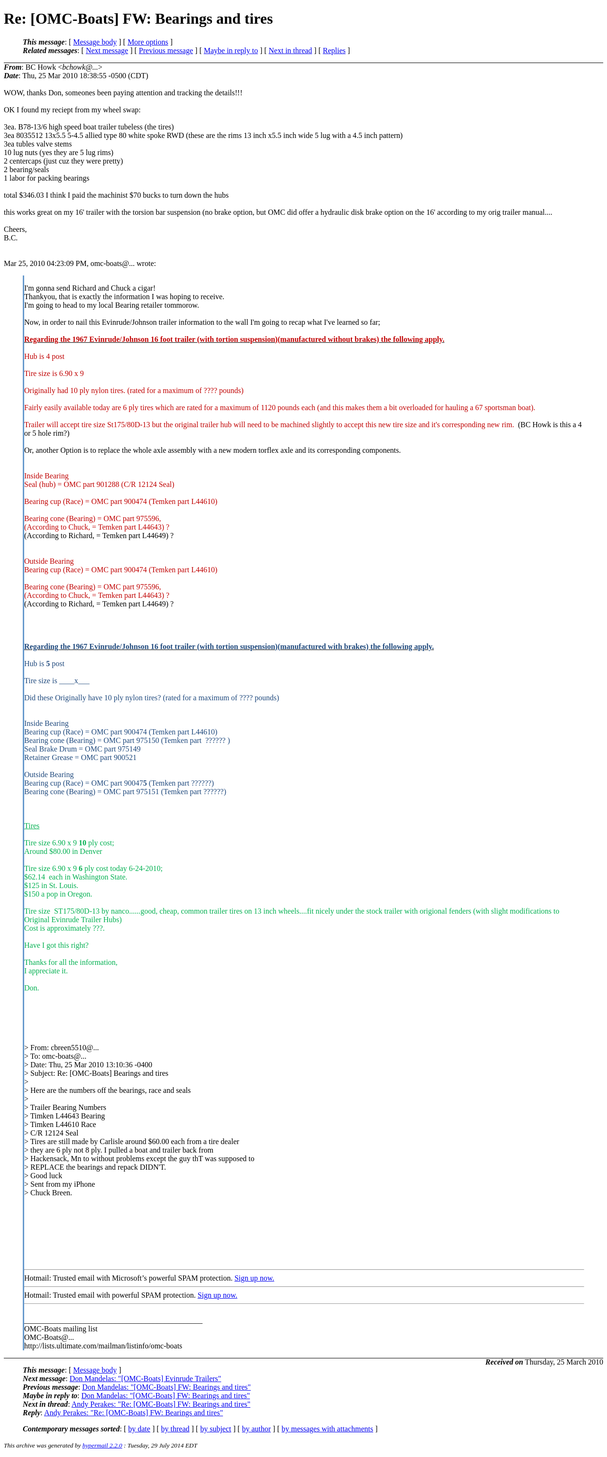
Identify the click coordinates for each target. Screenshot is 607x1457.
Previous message (166, 50)
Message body (95, 42)
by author (256, 1429)
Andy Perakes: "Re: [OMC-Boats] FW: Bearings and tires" (161, 1404)
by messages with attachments (327, 1429)
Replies (334, 50)
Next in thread (291, 50)
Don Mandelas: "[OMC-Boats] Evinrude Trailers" (145, 1379)
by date (139, 1429)
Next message (107, 50)
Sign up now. (254, 1278)
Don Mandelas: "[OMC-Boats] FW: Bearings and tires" (166, 1387)
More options (148, 42)
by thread (175, 1429)
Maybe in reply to (231, 50)
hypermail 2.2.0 (102, 1445)
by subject (215, 1429)
